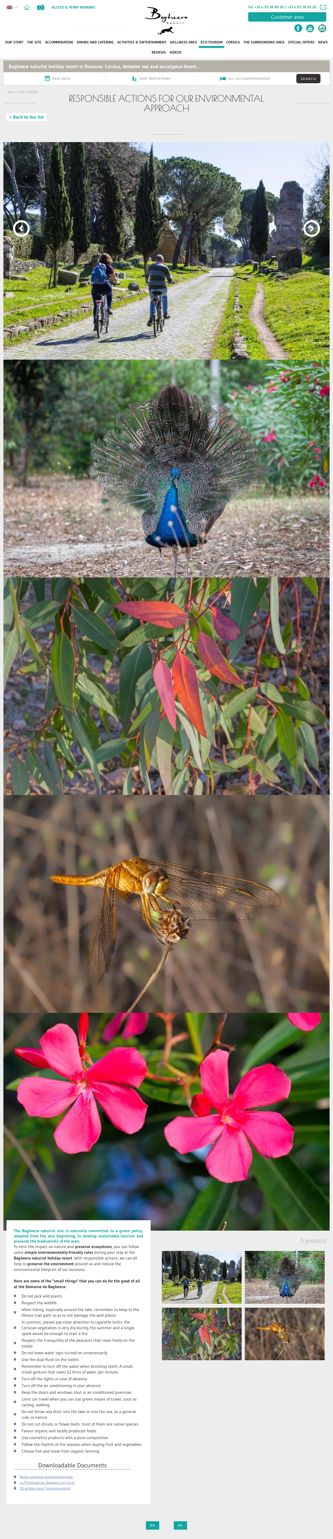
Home (11, 92)
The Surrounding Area (264, 42)
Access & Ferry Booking (73, 7)
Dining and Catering (95, 42)
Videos (176, 52)
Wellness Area (183, 42)
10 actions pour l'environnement (45, 1488)
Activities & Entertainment (141, 42)
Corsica (233, 42)
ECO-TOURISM (211, 42)
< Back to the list (26, 117)
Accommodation (59, 42)
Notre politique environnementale (46, 1476)
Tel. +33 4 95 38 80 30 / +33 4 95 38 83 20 (282, 7)
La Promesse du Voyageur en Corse (47, 1482)
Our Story (14, 42)
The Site (34, 42)
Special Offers (301, 42)
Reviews (159, 52)
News (323, 42)
